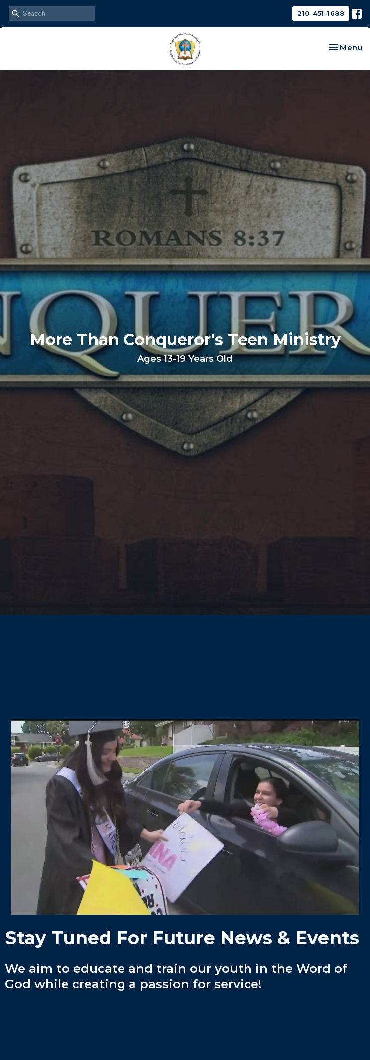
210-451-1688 (320, 13)
